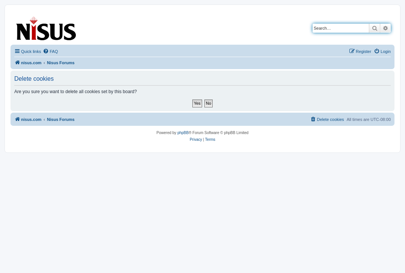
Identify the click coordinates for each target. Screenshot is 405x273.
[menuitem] (50, 51)
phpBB (183, 133)
